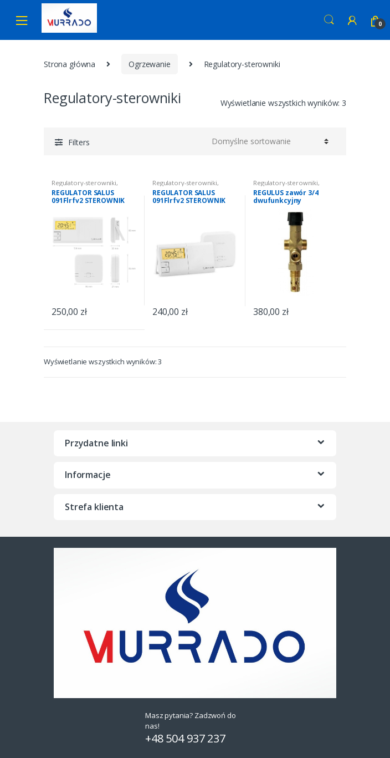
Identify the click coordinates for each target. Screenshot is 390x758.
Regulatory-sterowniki (84, 183)
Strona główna (69, 64)
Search (329, 20)
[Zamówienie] (268, 141)
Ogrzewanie (150, 64)
